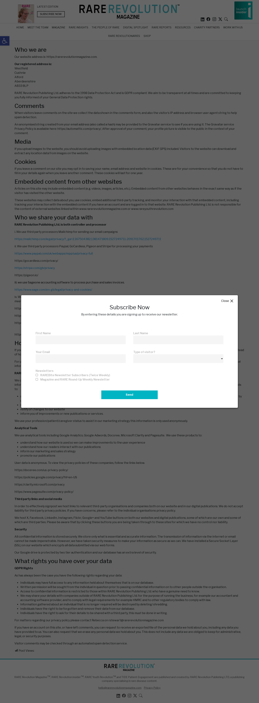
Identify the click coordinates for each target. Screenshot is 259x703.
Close (227, 301)
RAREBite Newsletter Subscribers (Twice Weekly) (75, 375)
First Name (43, 333)
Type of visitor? (144, 352)
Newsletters (45, 371)
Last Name (140, 333)
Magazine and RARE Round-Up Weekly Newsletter (75, 379)
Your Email (43, 352)
